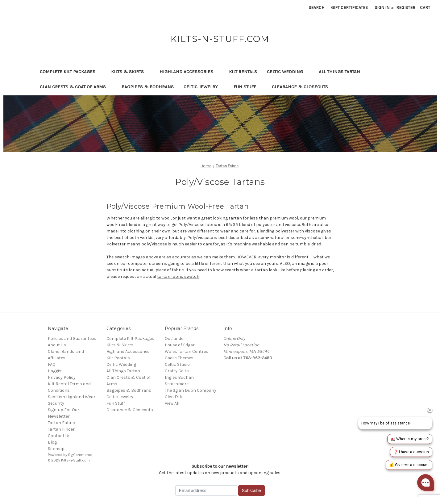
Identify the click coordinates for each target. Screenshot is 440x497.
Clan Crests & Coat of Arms (76, 87)
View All (172, 403)
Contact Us (59, 435)
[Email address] (206, 490)
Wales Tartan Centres (186, 351)
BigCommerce (80, 455)
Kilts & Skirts (130, 71)
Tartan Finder (61, 429)
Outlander (175, 338)
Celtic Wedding (288, 71)
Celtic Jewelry (204, 87)
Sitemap (56, 448)
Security (56, 403)
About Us (57, 345)
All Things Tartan (342, 71)
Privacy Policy (62, 377)
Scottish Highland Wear (71, 396)
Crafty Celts (177, 371)
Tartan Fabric (61, 422)
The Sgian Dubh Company (190, 390)
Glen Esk (173, 396)
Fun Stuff (248, 87)
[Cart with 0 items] (425, 7)
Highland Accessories (189, 71)
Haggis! (55, 371)
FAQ (52, 364)
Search (316, 7)
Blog (52, 442)
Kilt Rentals (243, 71)
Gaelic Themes (179, 358)
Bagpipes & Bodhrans (148, 87)
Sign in (382, 7)
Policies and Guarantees (72, 338)
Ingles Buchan (179, 377)
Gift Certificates (349, 7)
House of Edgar (180, 345)
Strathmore (177, 383)
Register (405, 7)
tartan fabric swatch (178, 276)
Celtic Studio (177, 364)
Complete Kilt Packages (70, 71)
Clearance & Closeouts (303, 87)
